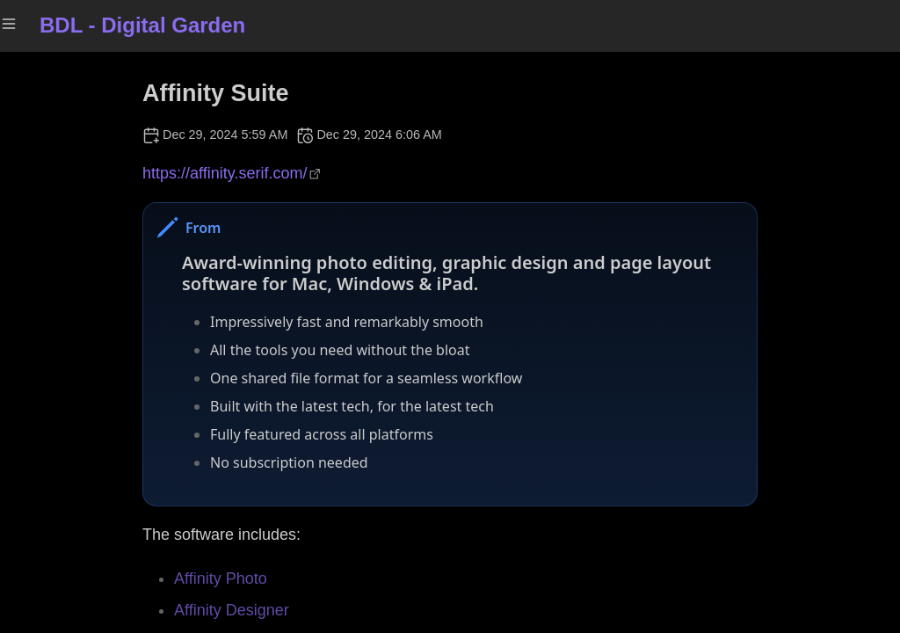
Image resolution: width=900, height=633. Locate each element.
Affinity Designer (231, 610)
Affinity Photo (220, 578)
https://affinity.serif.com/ (224, 173)
